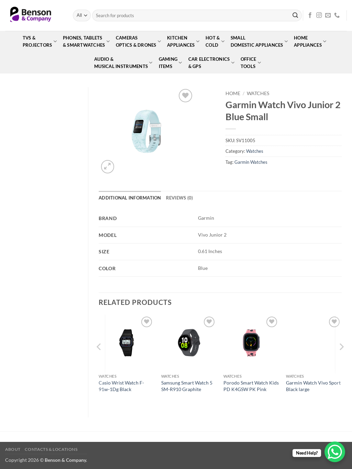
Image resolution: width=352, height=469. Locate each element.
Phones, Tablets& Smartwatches (86, 41)
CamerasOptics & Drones (138, 41)
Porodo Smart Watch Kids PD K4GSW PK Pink (251, 386)
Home (233, 93)
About (13, 449)
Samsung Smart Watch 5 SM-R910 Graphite (186, 386)
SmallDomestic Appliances (259, 41)
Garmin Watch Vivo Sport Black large (313, 386)
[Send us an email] (328, 15)
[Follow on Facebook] (310, 15)
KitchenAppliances (183, 41)
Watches (258, 93)
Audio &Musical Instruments (123, 62)
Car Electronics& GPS (211, 62)
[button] (107, 166)
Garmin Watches (250, 162)
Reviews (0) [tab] (179, 198)
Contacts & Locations (51, 449)
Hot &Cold (215, 41)
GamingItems (170, 62)
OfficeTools (251, 62)
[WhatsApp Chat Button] (334, 452)
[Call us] (337, 15)
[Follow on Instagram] (319, 15)
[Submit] (295, 15)
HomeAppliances (310, 41)
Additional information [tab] (130, 198)
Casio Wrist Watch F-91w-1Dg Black (121, 386)
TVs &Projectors (40, 41)
